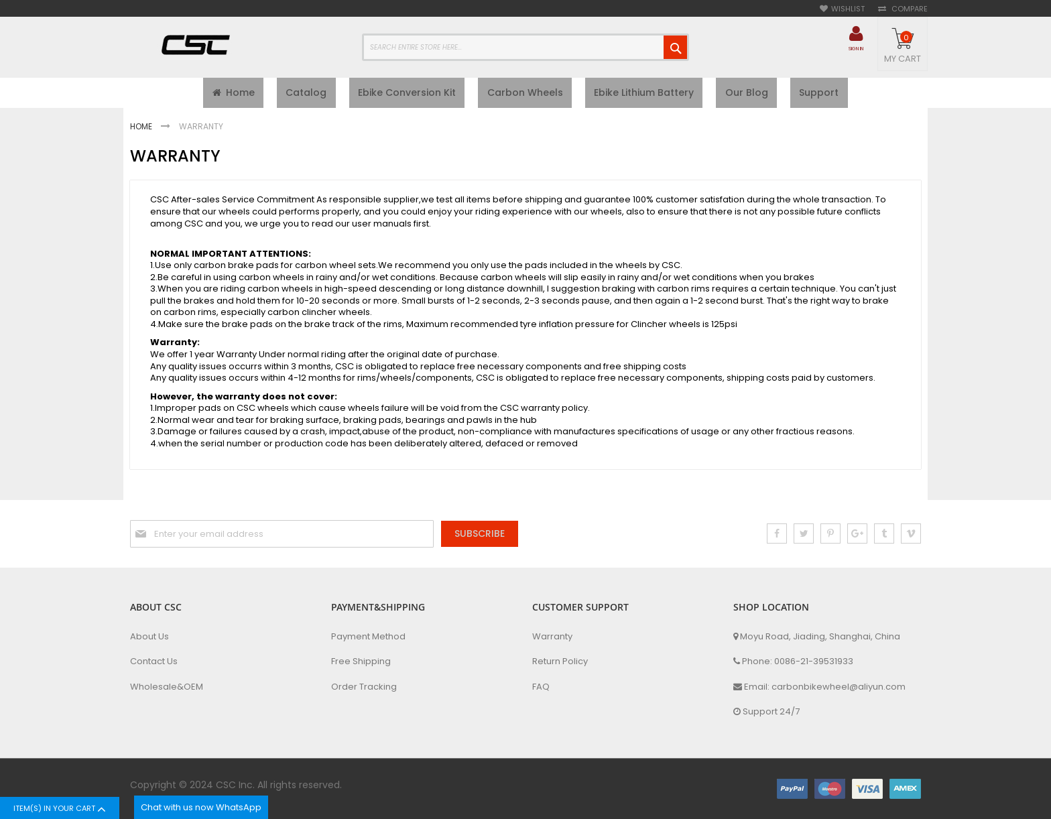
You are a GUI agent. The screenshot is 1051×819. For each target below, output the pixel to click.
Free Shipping (361, 661)
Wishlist (848, 9)
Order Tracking (364, 687)
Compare (908, 9)
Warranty (552, 637)
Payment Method (368, 637)
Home (142, 129)
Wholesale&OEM (166, 687)
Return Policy (560, 661)
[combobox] (525, 47)
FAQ (541, 687)
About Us (149, 637)
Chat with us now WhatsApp (201, 807)
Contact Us (154, 661)
